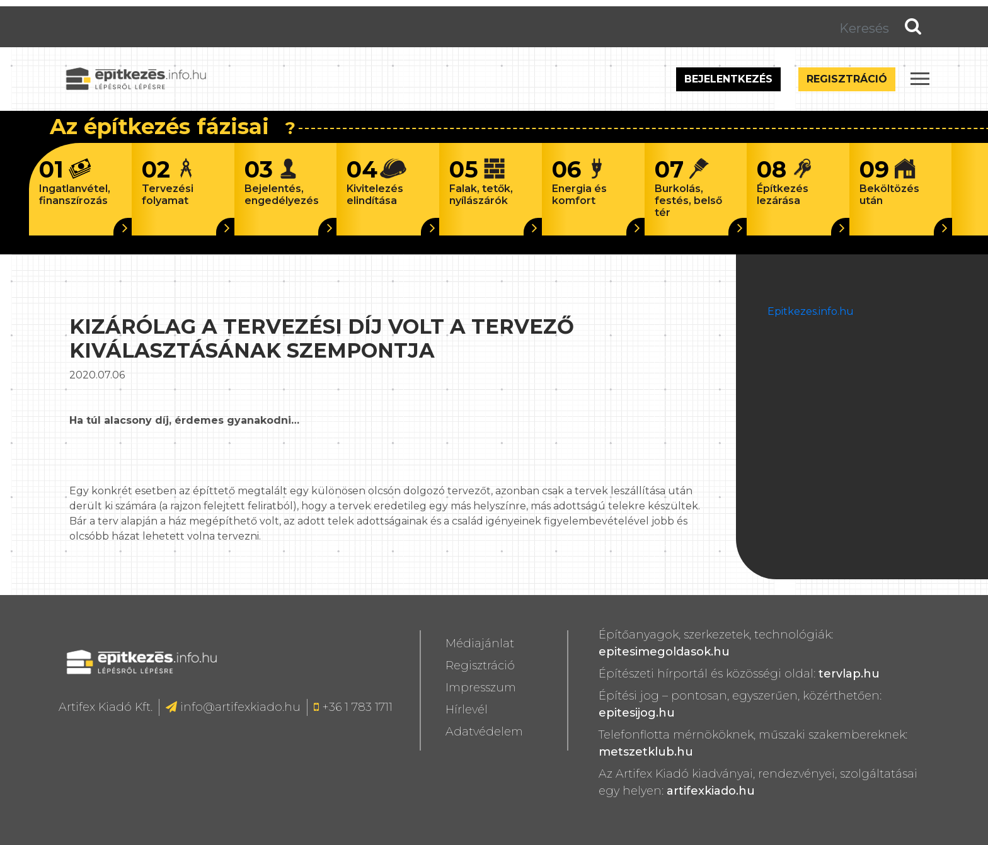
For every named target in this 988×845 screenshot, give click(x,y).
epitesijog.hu (637, 713)
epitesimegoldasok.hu (664, 652)
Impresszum (480, 688)
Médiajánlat (479, 643)
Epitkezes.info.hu (810, 311)
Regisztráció (847, 79)
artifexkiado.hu (711, 791)
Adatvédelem (484, 732)
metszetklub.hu (646, 752)
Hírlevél (466, 710)
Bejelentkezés (728, 79)
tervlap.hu (849, 674)
